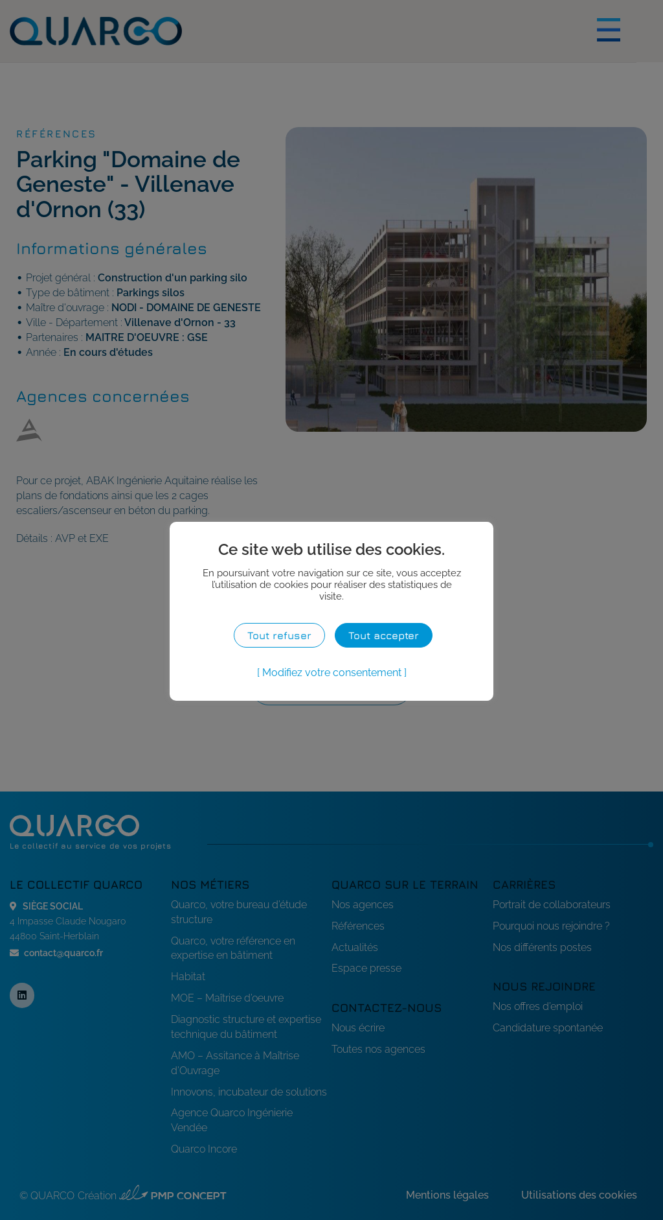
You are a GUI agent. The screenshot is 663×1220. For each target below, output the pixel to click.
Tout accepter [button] (383, 635)
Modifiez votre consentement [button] (331, 672)
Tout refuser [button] (279, 635)
